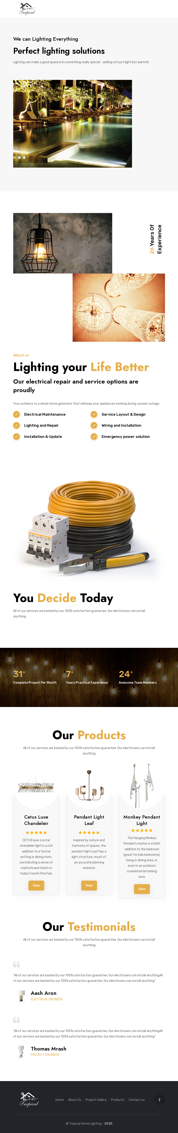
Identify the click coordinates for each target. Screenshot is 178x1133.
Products (117, 1100)
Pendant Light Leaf (89, 820)
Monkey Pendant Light (141, 820)
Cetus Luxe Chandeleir (36, 820)
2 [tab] (19, 157)
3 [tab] (24, 157)
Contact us (137, 1100)
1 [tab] (14, 157)
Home (59, 1100)
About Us (74, 1100)
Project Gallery (96, 1100)
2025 (108, 1124)
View (36, 885)
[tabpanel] (89, 101)
